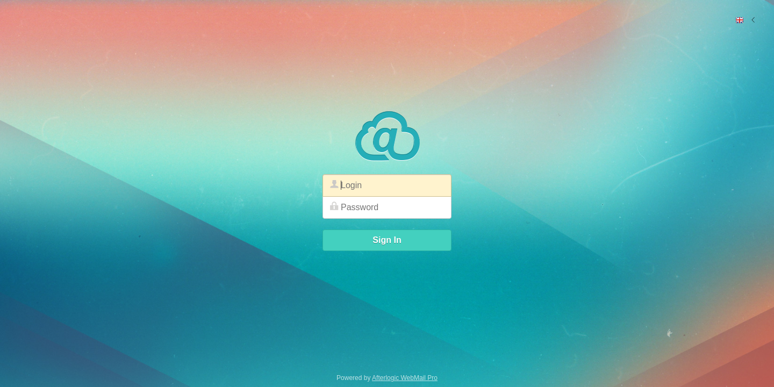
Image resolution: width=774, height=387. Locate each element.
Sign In (386, 240)
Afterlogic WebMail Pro (405, 378)
